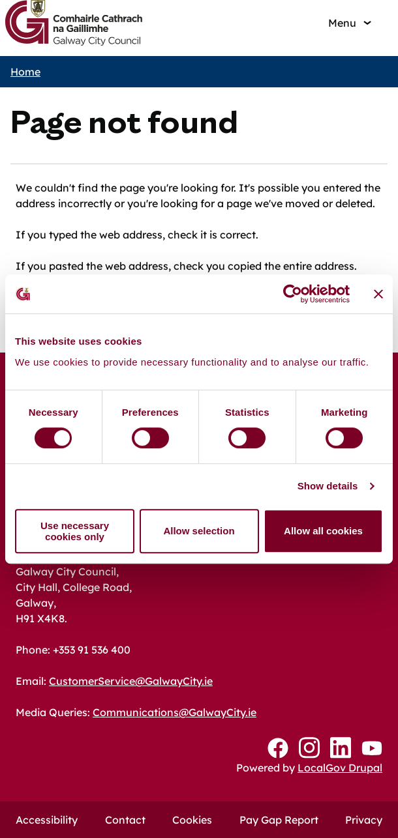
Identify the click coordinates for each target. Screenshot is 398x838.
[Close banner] (378, 293)
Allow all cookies (323, 530)
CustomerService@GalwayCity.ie (131, 680)
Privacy (363, 819)
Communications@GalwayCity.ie (174, 712)
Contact (125, 819)
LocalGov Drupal (340, 767)
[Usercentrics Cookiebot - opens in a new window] (293, 294)
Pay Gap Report (278, 819)
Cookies (192, 819)
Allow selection (198, 530)
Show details (328, 485)
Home (25, 71)
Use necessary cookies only (74, 531)
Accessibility (47, 819)
